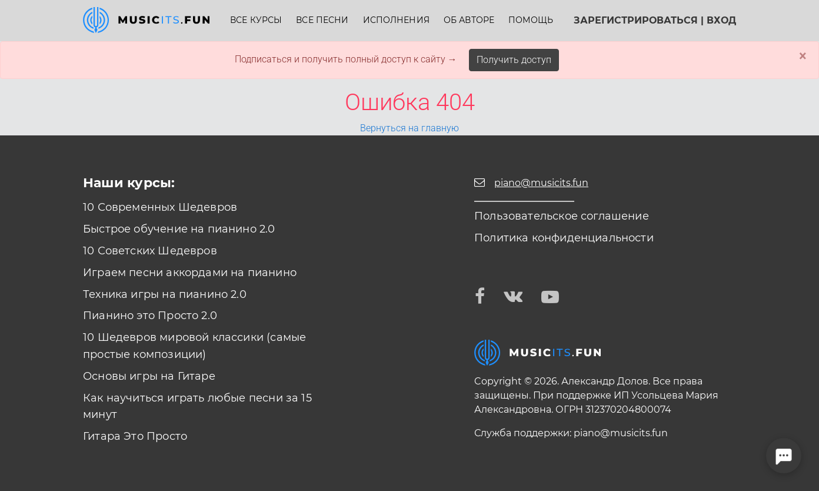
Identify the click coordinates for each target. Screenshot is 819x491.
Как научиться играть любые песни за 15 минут (197, 407)
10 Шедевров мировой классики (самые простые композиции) (194, 346)
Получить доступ (514, 59)
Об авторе (469, 20)
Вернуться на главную (409, 128)
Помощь (530, 20)
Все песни (322, 20)
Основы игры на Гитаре (149, 376)
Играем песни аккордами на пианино (190, 272)
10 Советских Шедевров (150, 250)
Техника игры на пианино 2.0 (165, 294)
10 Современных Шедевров (160, 207)
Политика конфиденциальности (564, 237)
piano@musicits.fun (621, 433)
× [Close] (803, 56)
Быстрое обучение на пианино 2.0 (179, 229)
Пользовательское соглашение (561, 216)
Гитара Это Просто (135, 436)
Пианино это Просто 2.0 (150, 315)
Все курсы (256, 20)
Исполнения (396, 20)
